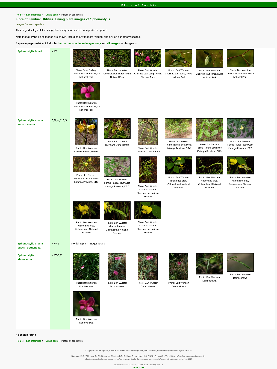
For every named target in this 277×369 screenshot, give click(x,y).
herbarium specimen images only (79, 43)
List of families (33, 15)
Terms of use (138, 367)
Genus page (51, 15)
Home (20, 15)
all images (113, 43)
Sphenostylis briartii (30, 51)
